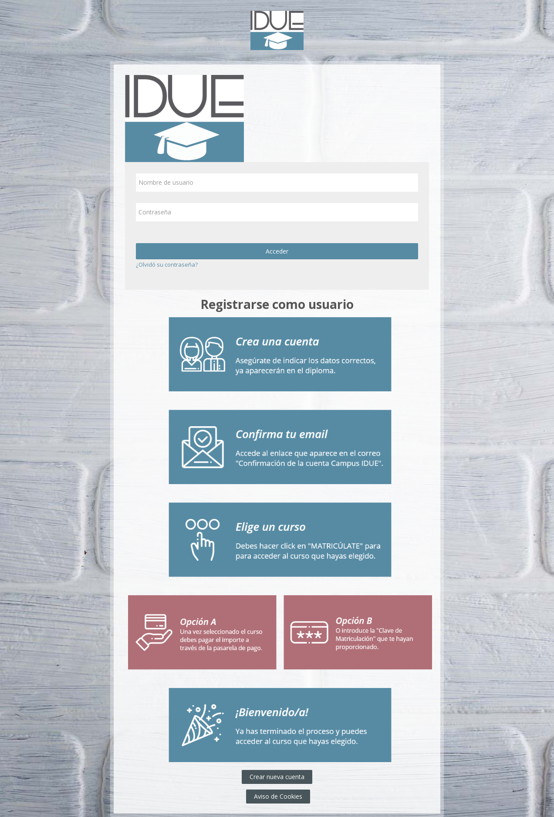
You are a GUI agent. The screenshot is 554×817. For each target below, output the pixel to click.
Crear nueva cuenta (277, 777)
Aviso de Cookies (278, 796)
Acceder (277, 251)
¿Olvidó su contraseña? (167, 264)
